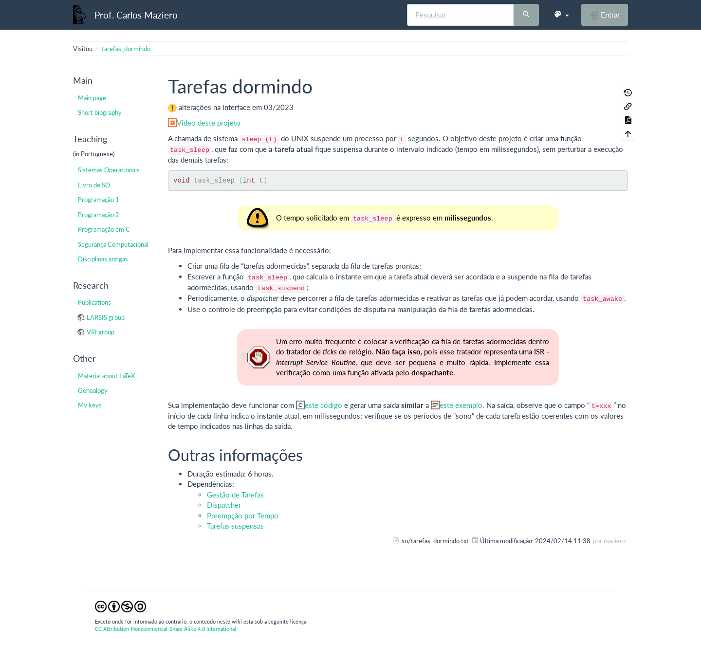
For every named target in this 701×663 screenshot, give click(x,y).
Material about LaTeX (106, 376)
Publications (94, 302)
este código (323, 405)
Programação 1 (98, 199)
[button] (561, 14)
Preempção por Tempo (242, 515)
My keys (90, 405)
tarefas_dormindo (126, 49)
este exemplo (461, 405)
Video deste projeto (208, 122)
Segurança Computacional (113, 244)
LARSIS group (106, 317)
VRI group (100, 332)
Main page (92, 98)
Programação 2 (98, 215)
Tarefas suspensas (235, 525)
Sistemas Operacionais (109, 170)
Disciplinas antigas (103, 259)
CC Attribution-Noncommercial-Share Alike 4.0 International (165, 629)
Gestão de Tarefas (235, 494)
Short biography (100, 112)
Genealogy (93, 390)
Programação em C (104, 229)
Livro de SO (94, 185)
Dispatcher (224, 504)
